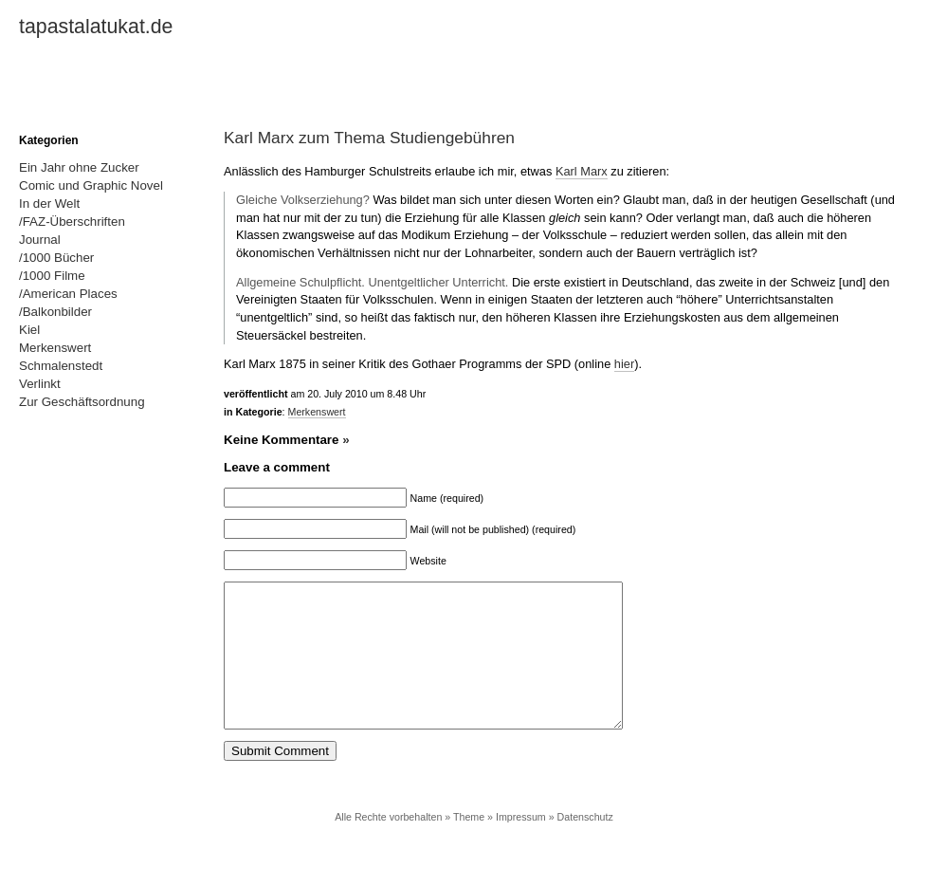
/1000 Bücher (56, 257)
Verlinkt (40, 384)
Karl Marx (582, 171)
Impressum (521, 845)
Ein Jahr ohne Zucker (79, 167)
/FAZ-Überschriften (72, 221)
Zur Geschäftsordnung (82, 402)
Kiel (29, 330)
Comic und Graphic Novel (91, 185)
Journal (40, 239)
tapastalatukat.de (96, 26)
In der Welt (49, 203)
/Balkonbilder (55, 312)
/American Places (68, 293)
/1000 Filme (52, 275)
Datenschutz (585, 845)
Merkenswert (317, 411)
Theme (468, 845)
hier (624, 364)
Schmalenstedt (60, 366)
